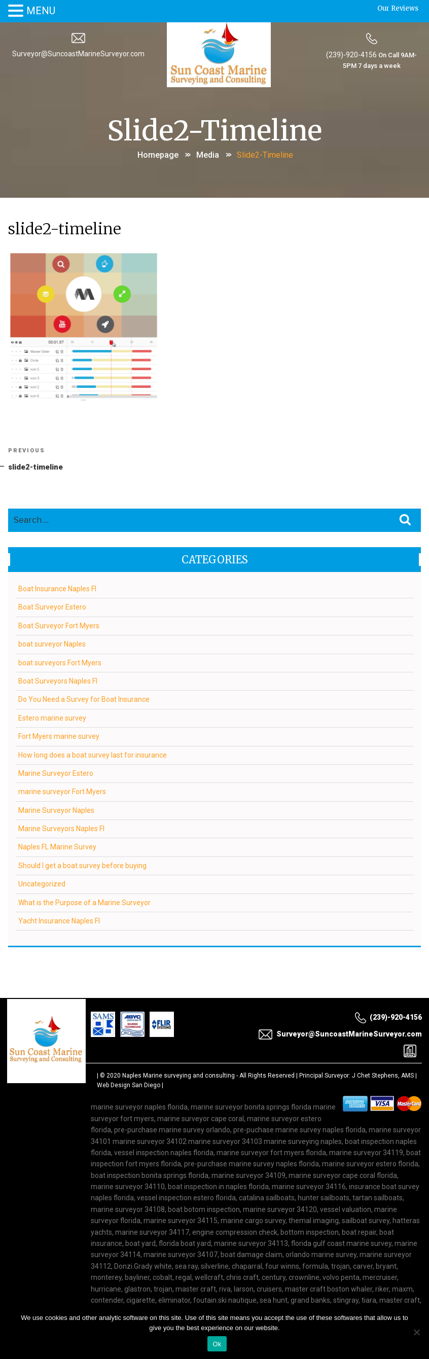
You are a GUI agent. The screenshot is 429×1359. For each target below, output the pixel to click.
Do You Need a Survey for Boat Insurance (84, 700)
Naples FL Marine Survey (57, 847)
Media (207, 155)
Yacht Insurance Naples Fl (59, 921)
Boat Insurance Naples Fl (57, 589)
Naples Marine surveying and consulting (178, 1075)
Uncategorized (41, 884)
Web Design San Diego (128, 1085)
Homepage (157, 155)
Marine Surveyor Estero (55, 773)
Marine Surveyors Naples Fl (61, 829)
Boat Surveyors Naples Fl (57, 681)
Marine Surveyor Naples (56, 810)
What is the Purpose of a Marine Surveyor (84, 903)
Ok (216, 1344)
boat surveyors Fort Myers (59, 663)
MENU (40, 11)
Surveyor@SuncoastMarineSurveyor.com (78, 54)
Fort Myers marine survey (58, 736)
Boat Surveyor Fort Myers (58, 626)
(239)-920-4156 (351, 55)
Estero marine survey (52, 718)
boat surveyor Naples (52, 644)
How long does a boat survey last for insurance (92, 755)
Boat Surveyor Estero (52, 607)
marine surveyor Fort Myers (62, 792)
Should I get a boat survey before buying (82, 866)
